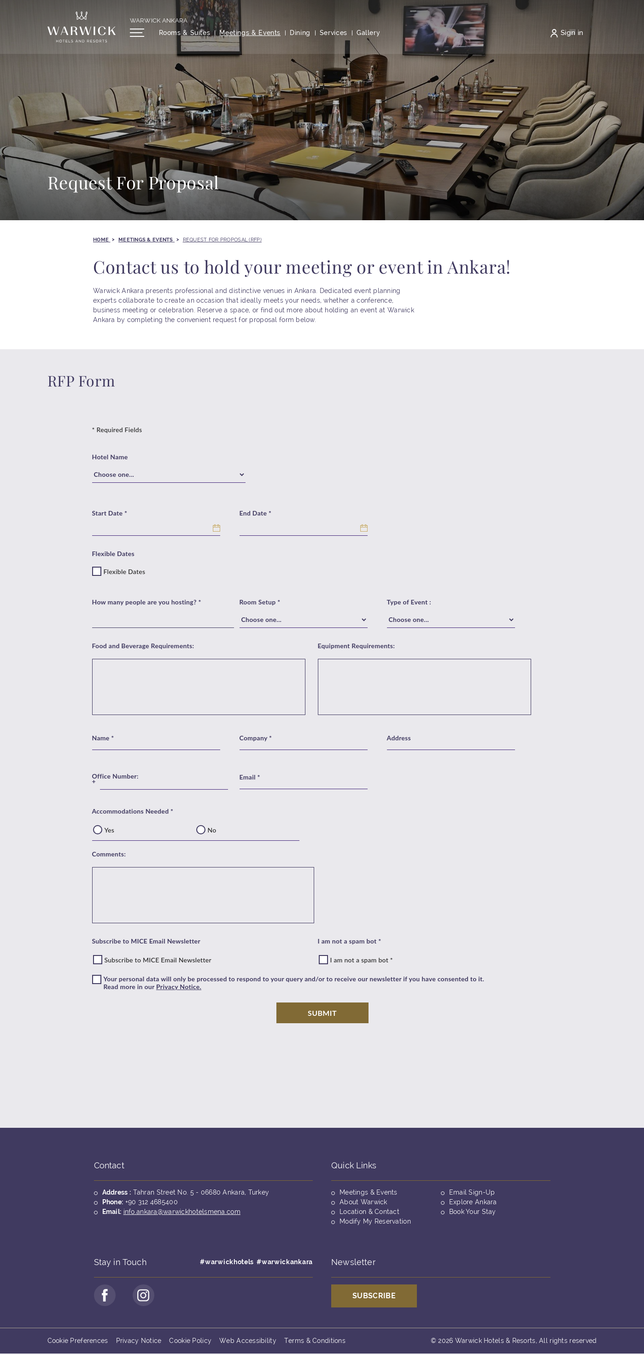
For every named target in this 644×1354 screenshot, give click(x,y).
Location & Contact (369, 1211)
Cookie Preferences (77, 1341)
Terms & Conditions (314, 1341)
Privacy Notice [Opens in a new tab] (139, 1341)
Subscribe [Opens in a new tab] (374, 1295)
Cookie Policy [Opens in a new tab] (190, 1341)
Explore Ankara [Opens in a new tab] (473, 1202)
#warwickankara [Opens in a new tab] (285, 1262)
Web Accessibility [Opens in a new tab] (247, 1341)
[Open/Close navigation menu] (137, 33)
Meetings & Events (369, 1192)
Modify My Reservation (375, 1221)
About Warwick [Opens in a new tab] (363, 1202)
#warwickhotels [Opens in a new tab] (227, 1262)
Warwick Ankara (159, 21)
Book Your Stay (472, 1211)
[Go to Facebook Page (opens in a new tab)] (105, 1295)
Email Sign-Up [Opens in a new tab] (472, 1192)
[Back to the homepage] (81, 27)
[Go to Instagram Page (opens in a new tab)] (144, 1295)
